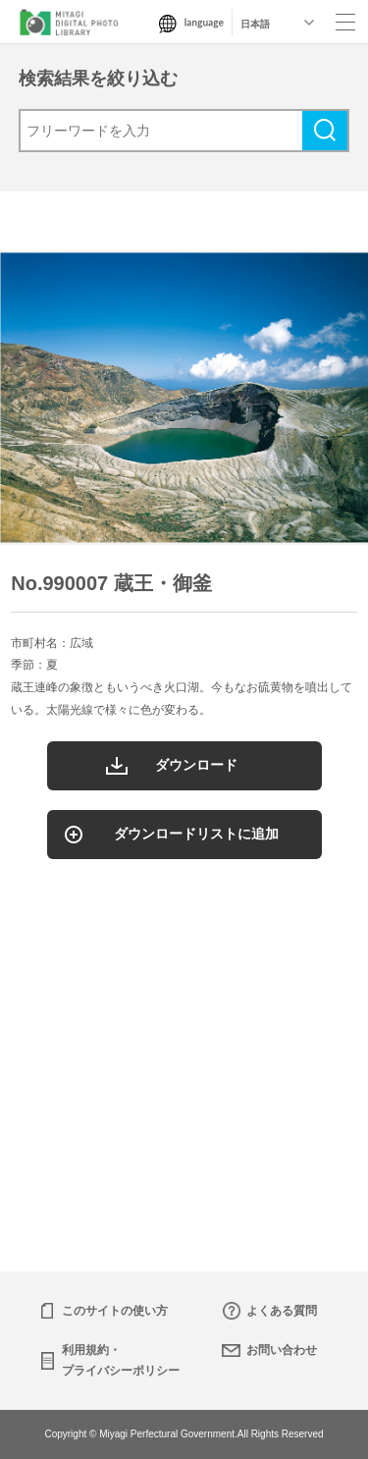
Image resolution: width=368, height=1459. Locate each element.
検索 (324, 130)
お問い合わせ (281, 1350)
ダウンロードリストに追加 (196, 833)
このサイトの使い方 (115, 1311)
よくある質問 (281, 1311)
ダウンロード (196, 765)
